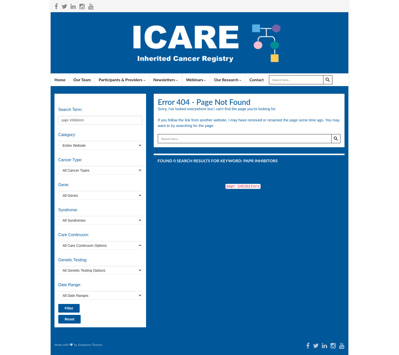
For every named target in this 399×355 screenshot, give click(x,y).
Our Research (227, 79)
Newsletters (165, 79)
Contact (256, 79)
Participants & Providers (122, 79)
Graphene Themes (90, 345)
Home (59, 79)
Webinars (196, 79)
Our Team (82, 79)
